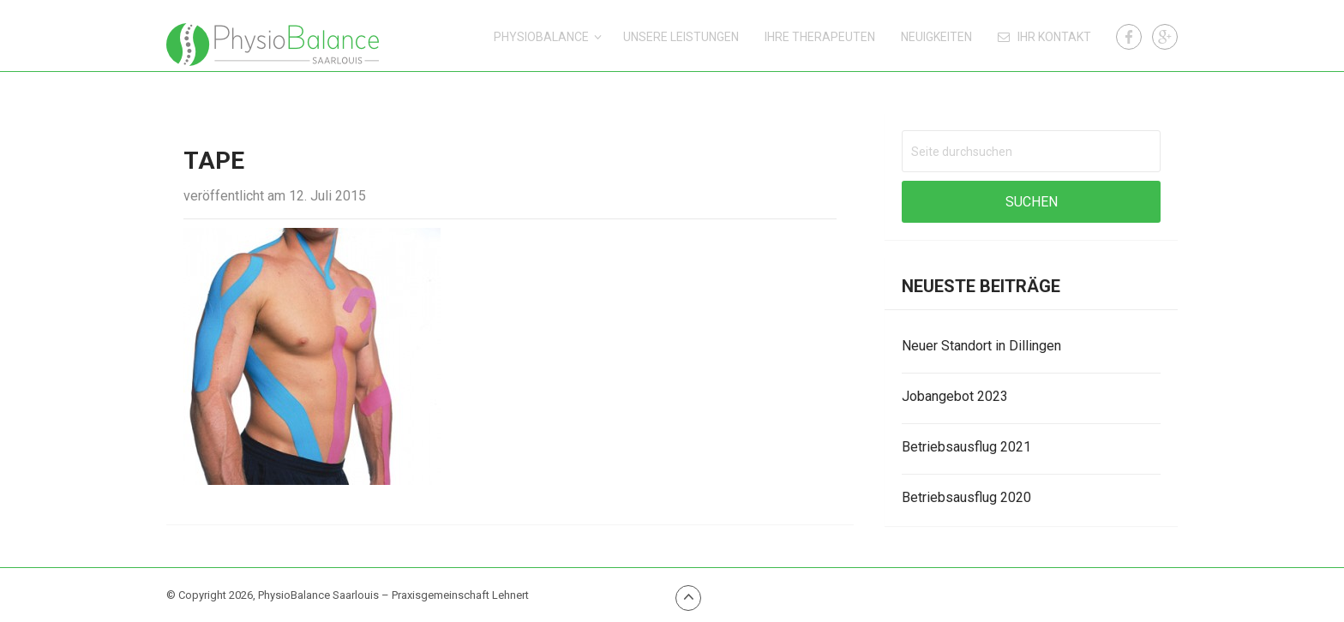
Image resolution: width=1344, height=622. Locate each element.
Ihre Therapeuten (820, 37)
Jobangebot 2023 (955, 396)
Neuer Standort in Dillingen (981, 346)
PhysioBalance (541, 37)
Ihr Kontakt (1044, 37)
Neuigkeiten (936, 37)
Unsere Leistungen (681, 37)
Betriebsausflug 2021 (966, 447)
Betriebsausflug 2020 (966, 497)
